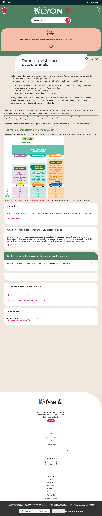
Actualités (51, 476)
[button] (16, 39)
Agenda (51, 479)
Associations (51, 489)
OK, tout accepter (27, 511)
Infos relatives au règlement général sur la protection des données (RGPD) (38, 302)
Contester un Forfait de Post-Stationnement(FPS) (28, 340)
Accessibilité (51, 492)
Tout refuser (43, 511)
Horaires (51, 420)
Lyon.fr (9, 2)
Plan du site (51, 495)
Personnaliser (58, 511)
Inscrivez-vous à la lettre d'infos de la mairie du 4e (51, 451)
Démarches (51, 485)
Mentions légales (51, 498)
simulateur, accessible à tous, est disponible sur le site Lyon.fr (28, 240)
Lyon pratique (93, 2)
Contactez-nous (51, 444)
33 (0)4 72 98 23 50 (51, 438)
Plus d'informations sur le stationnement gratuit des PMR (31, 284)
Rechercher (38, 20)
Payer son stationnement (19, 334)
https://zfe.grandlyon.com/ (20, 359)
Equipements (51, 482)
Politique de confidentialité (74, 511)
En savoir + (69, 40)
